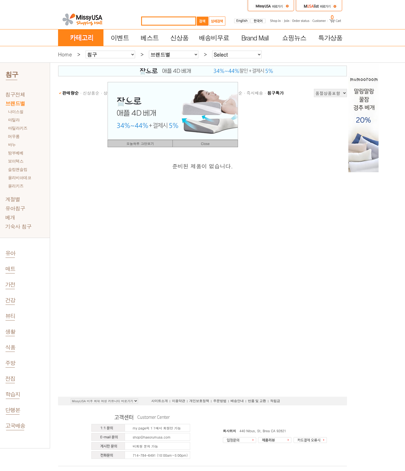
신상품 (179, 37)
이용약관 (178, 401)
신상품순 (91, 93)
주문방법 (219, 401)
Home (65, 54)
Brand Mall (255, 37)
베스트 (150, 37)
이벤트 (120, 37)
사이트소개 (159, 401)
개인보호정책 (199, 401)
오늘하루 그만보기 (140, 143)
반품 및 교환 (257, 401)
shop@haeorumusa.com (152, 437)
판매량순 (70, 93)
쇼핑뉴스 (294, 37)
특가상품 (330, 37)
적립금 (275, 401)
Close (205, 143)
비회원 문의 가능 (145, 446)
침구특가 (275, 93)
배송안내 (237, 401)
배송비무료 (214, 37)
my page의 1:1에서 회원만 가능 (157, 428)
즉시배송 (255, 93)
